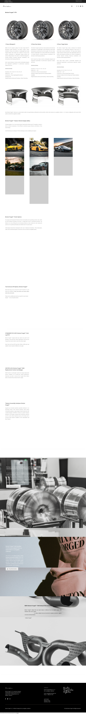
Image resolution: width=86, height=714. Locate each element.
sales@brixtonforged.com (51, 693)
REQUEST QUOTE (79, 1)
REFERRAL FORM (47, 701)
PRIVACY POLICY (47, 700)
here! (18, 713)
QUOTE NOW (46, 699)
